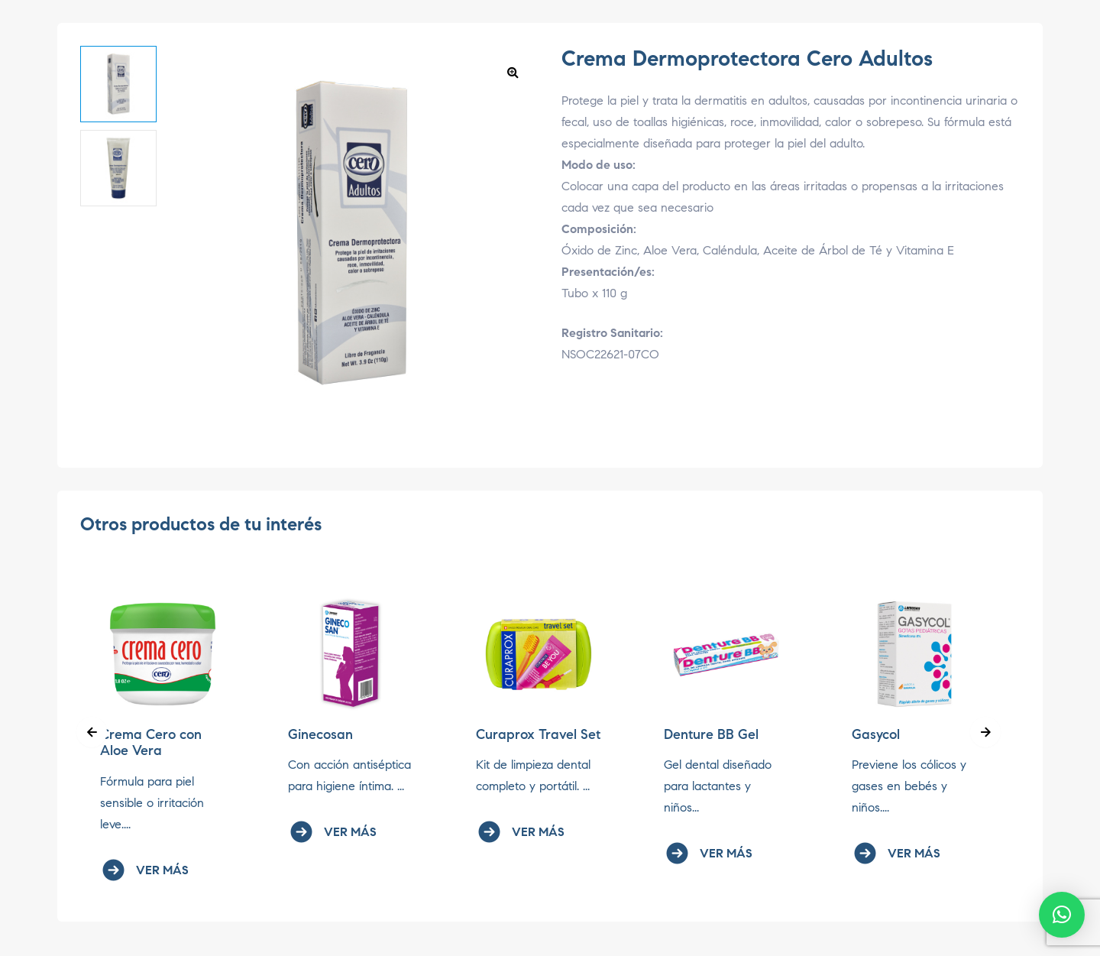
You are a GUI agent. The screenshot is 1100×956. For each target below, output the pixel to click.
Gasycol (876, 734)
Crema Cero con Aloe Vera (151, 743)
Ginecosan (320, 734)
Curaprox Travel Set (538, 734)
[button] (512, 72)
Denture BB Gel (711, 734)
